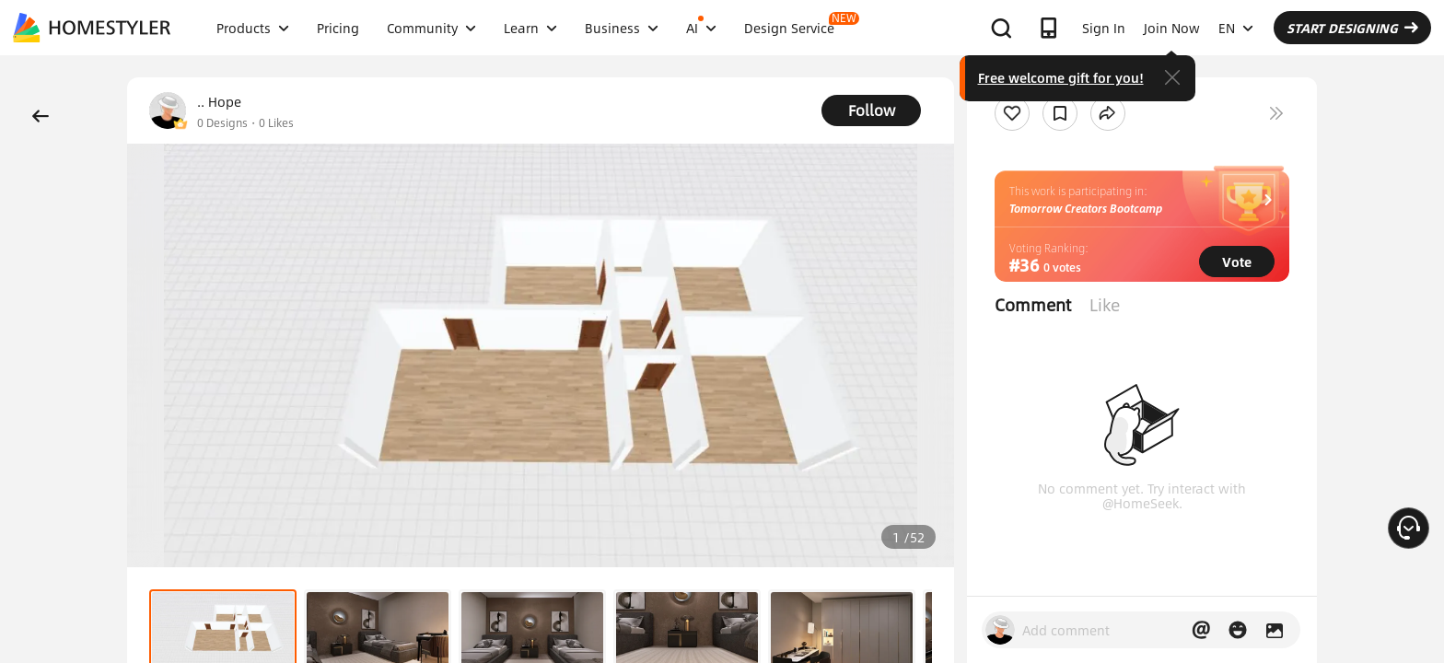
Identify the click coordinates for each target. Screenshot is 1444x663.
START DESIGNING (1352, 27)
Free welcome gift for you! (1061, 77)
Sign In (1103, 27)
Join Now (1172, 27)
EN (1235, 27)
